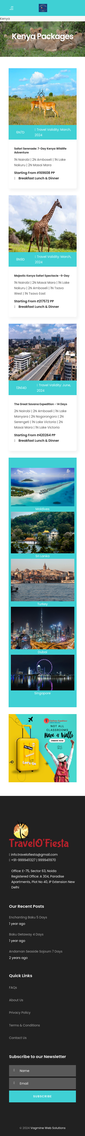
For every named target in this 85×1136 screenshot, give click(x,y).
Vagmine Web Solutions (48, 1128)
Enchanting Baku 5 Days (28, 917)
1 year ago (17, 923)
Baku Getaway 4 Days (26, 934)
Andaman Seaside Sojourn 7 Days (35, 951)
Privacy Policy (20, 1012)
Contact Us (18, 1038)
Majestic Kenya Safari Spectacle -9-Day (42, 276)
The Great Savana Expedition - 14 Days (40, 404)
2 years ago (18, 957)
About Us (16, 1000)
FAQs (13, 987)
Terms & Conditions (24, 1025)
